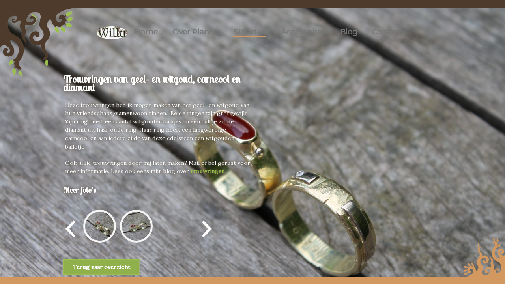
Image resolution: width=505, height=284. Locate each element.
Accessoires (303, 31)
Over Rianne (195, 31)
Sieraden (249, 31)
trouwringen (207, 171)
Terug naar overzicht (101, 266)
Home (146, 31)
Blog (348, 31)
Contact (386, 31)
